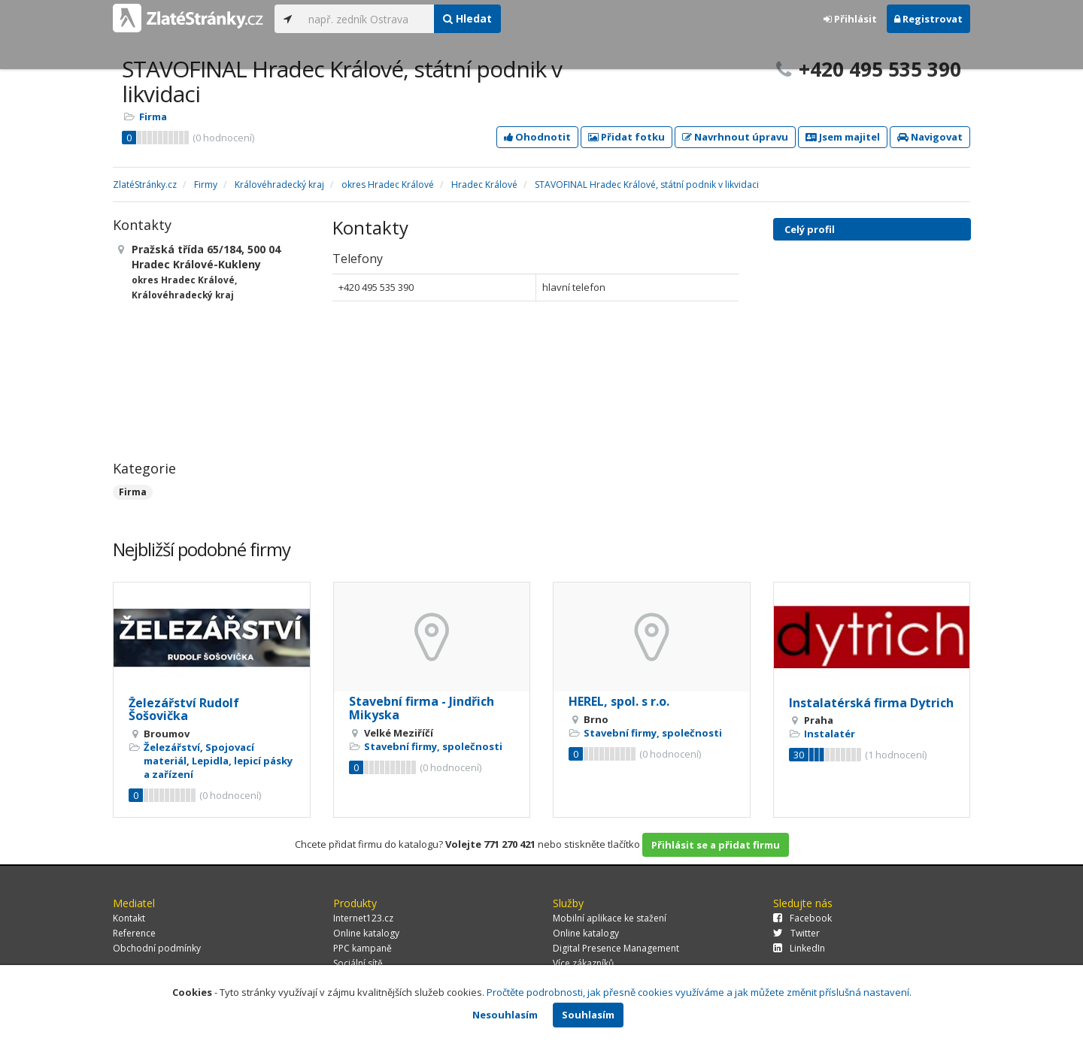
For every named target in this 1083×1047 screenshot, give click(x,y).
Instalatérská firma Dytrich (871, 702)
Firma (153, 116)
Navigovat (930, 137)
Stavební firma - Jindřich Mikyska (421, 708)
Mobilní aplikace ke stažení (609, 918)
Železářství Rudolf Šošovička (184, 709)
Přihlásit (850, 19)
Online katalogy (366, 933)
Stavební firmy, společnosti (433, 746)
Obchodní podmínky (157, 948)
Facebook (802, 918)
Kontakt (129, 918)
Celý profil (809, 229)
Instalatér (829, 733)
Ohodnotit (537, 137)
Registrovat (928, 19)
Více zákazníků (583, 963)
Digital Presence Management (616, 948)
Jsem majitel (842, 137)
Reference (134, 933)
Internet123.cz (363, 918)
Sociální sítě (358, 963)
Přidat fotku (626, 137)
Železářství (172, 747)
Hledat (467, 18)
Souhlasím (588, 1014)
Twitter (796, 933)
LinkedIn (799, 948)
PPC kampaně (362, 948)
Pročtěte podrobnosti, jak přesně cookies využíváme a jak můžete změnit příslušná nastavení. (699, 992)
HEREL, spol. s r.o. (619, 701)
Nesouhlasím (505, 1014)
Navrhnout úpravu (735, 137)
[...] (367, 19)
